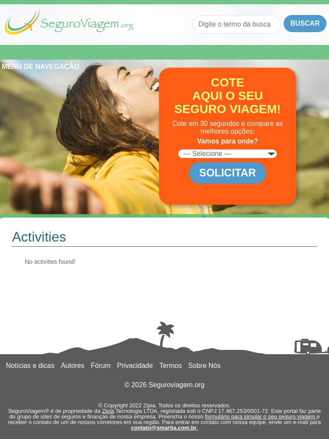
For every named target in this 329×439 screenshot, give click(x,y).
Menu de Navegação (48, 52)
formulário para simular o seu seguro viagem (261, 416)
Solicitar (227, 173)
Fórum (101, 365)
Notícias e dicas (30, 365)
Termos (170, 365)
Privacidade (135, 365)
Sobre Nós (204, 365)
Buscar (305, 23)
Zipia (108, 411)
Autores (72, 365)
